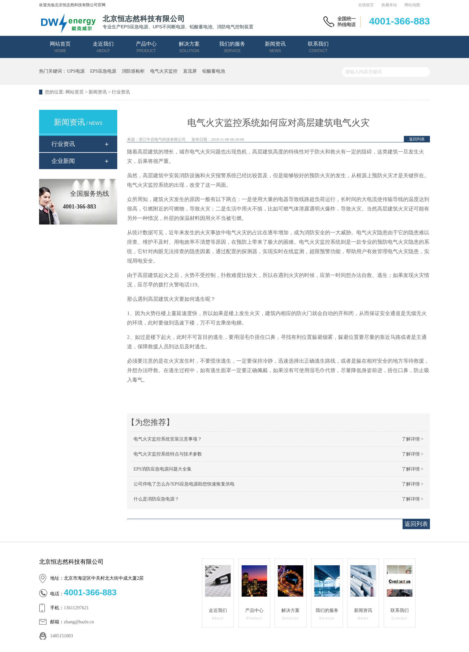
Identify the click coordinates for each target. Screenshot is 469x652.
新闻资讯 (275, 47)
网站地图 (412, 5)
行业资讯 (121, 92)
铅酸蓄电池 (213, 71)
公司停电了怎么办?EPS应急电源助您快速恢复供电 (184, 484)
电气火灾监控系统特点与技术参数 (168, 454)
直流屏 (190, 71)
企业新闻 (63, 161)
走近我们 (103, 47)
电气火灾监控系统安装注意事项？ (168, 439)
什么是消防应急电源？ (156, 499)
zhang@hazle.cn (79, 621)
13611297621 (76, 607)
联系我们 (318, 47)
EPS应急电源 (103, 71)
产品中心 (146, 47)
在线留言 (366, 5)
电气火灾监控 (164, 71)
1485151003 (61, 635)
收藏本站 (389, 5)
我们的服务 (232, 47)
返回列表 (417, 139)
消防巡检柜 (133, 71)
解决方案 (189, 47)
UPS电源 (76, 71)
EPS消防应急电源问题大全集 (163, 469)
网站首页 (60, 47)
